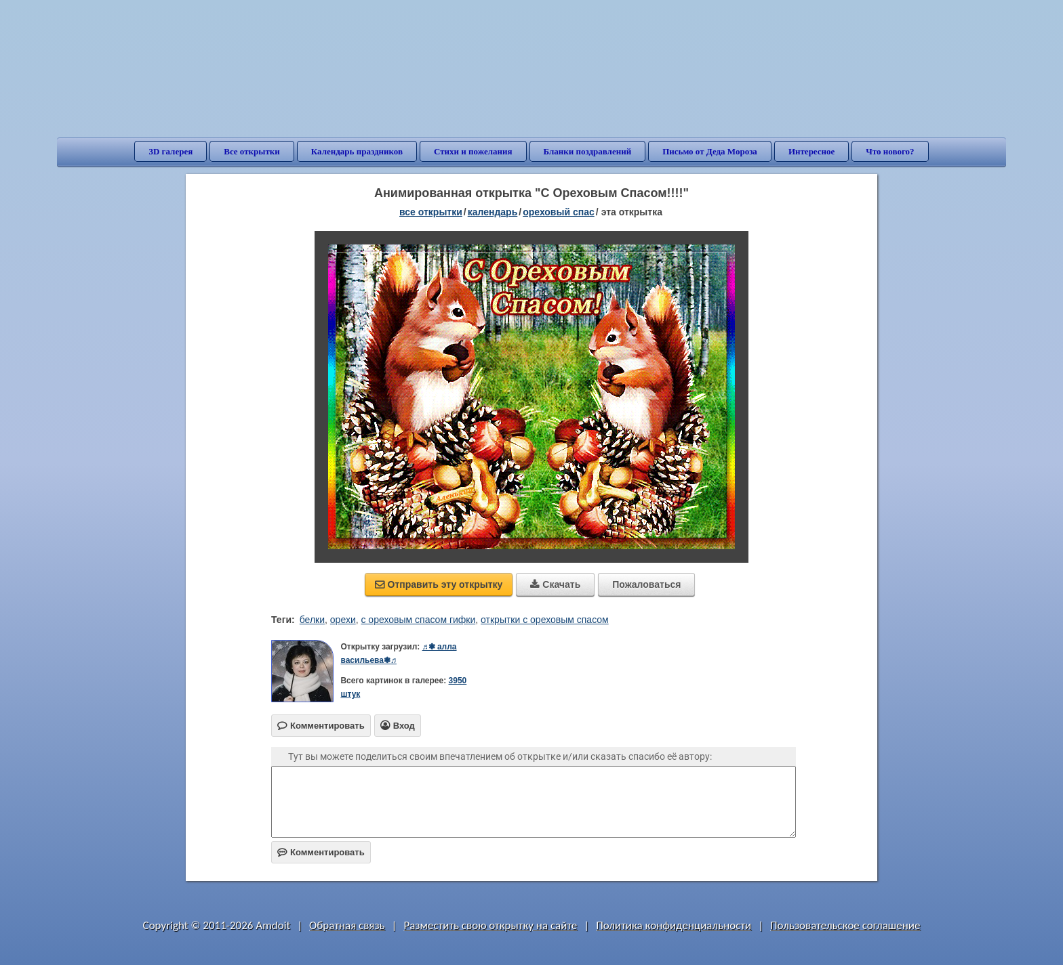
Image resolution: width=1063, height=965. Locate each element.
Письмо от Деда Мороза (709, 151)
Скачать (555, 584)
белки (312, 619)
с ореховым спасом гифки (418, 619)
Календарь (493, 212)
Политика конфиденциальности (673, 925)
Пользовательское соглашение (845, 925)
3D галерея (170, 151)
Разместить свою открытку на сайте (490, 925)
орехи (343, 619)
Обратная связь (347, 925)
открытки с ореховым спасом (545, 619)
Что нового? (890, 151)
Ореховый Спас (559, 212)
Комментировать (321, 852)
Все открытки (252, 151)
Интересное (811, 151)
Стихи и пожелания (473, 151)
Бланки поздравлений (588, 151)
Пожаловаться (646, 584)
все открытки (430, 212)
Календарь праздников (357, 151)
